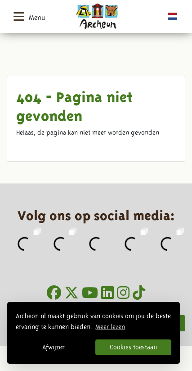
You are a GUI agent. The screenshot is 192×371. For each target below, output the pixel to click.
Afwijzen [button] (54, 347)
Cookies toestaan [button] (133, 347)
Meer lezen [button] (110, 326)
